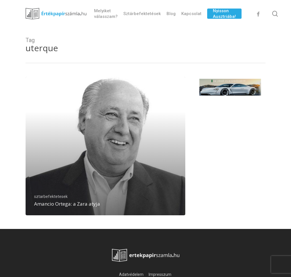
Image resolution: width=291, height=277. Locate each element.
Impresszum (160, 274)
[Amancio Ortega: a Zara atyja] (105, 146)
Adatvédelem (131, 274)
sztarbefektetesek (51, 197)
